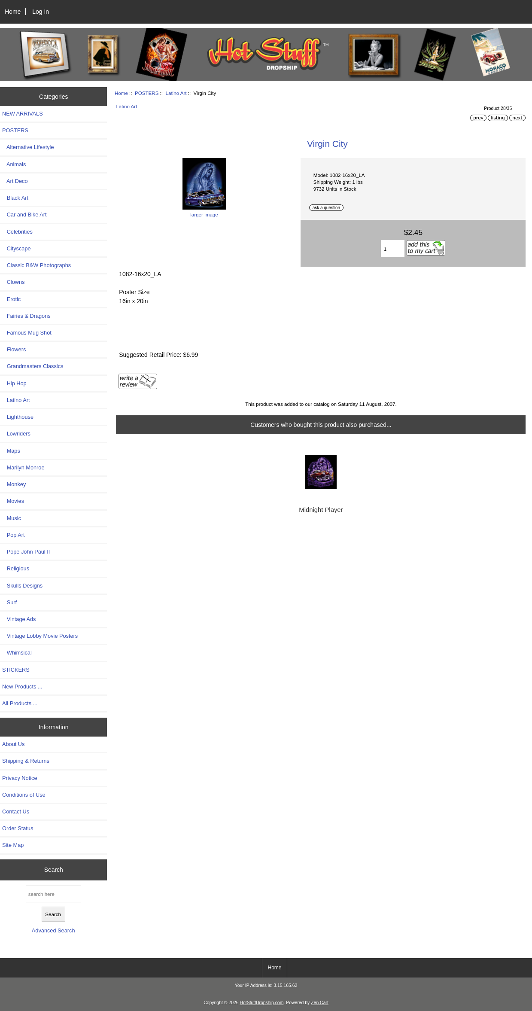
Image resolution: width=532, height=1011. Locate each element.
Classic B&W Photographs (36, 265)
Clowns (13, 282)
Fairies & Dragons (26, 316)
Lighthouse (17, 417)
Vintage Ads (19, 619)
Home (13, 11)
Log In (40, 11)
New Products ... (22, 686)
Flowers (14, 349)
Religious (15, 568)
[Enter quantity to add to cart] (392, 248)
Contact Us (15, 811)
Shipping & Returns (25, 761)
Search (53, 869)
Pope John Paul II (26, 551)
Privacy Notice (19, 778)
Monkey (14, 484)
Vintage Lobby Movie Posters (40, 636)
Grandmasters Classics (32, 366)
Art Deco (15, 181)
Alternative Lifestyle (28, 147)
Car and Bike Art (24, 214)
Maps (11, 451)
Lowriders (16, 433)
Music (11, 518)
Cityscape (16, 248)
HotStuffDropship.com (261, 1002)
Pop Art (13, 535)
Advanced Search (53, 930)
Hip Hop (14, 383)
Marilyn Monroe (23, 467)
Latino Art (175, 93)
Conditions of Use (24, 795)
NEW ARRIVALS (22, 113)
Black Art (15, 198)
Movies (13, 501)
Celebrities (17, 231)
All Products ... (19, 703)
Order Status (17, 828)
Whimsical (17, 652)
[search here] (53, 894)
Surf (9, 602)
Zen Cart (319, 1002)
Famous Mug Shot (27, 332)
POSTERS (146, 93)
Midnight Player (321, 509)
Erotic (11, 299)
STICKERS (16, 670)
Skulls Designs (22, 585)
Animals (14, 164)
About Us (13, 744)
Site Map (13, 845)
